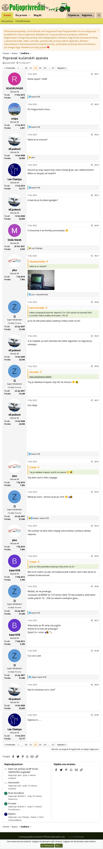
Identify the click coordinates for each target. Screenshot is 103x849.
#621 (96, 74)
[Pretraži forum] (99, 15)
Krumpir (12, 803)
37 (53, 68)
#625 (96, 195)
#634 (96, 525)
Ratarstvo (12, 799)
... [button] (22, 68)
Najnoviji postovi (13, 764)
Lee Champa (14, 179)
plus (14, 270)
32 (35, 68)
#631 (96, 400)
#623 (96, 134)
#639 (96, 684)
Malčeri (12, 813)
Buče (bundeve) (16, 792)
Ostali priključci (15, 820)
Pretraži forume (22, 21)
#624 (96, 165)
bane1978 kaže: (37, 307)
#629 (96, 336)
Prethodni (10, 68)
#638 (96, 650)
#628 (96, 302)
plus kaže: (34, 372)
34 (45, 68)
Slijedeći (61, 68)
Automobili (13, 782)
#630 (96, 366)
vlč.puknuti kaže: (37, 261)
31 (31, 68)
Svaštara (12, 778)
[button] (29, 15)
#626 (96, 225)
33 (40, 68)
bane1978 (14, 570)
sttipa (14, 118)
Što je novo (21, 15)
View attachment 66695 (40, 376)
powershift (10, 62)
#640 (96, 715)
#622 (96, 104)
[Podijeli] (91, 74)
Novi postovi (7, 21)
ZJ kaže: (33, 467)
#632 (96, 461)
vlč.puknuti (14, 149)
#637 (96, 620)
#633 (96, 492)
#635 (96, 556)
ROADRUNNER (14, 88)
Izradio (76, 837)
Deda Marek (14, 239)
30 (26, 68)
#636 (96, 586)
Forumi (7, 15)
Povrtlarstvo (14, 809)
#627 (96, 255)
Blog (37, 15)
